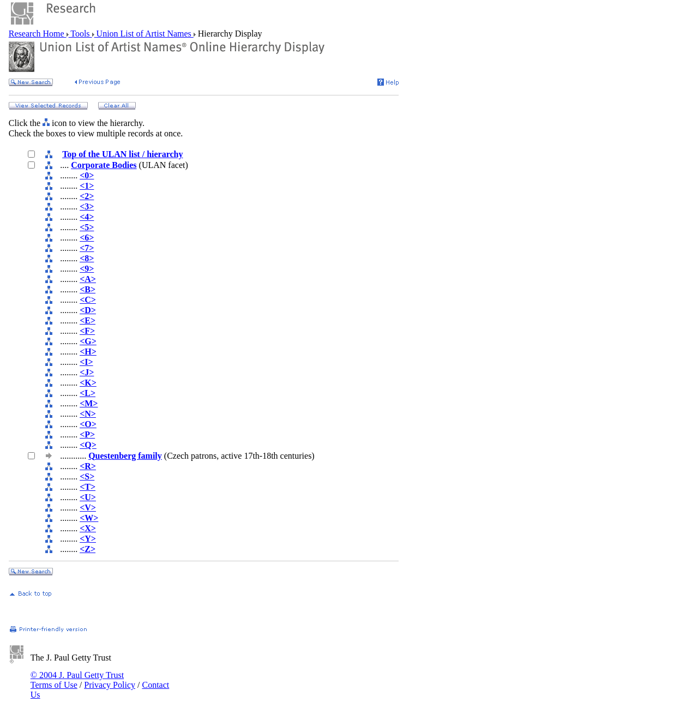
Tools (80, 33)
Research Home (38, 33)
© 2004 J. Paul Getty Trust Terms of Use (77, 679)
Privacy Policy (109, 684)
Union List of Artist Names (144, 33)
